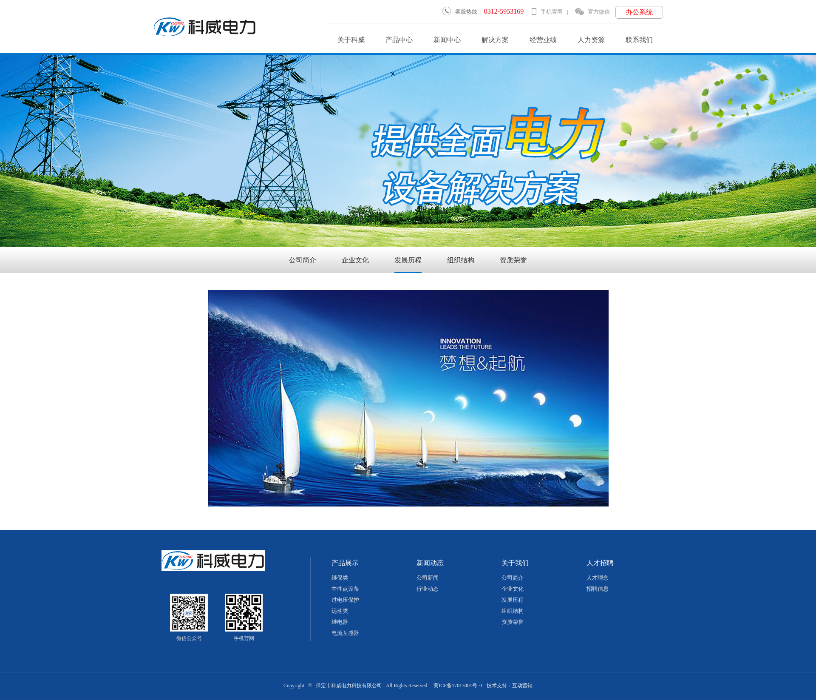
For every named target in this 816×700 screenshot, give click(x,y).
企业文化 (355, 260)
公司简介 (302, 260)
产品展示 (345, 562)
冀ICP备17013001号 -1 (458, 686)
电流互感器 (345, 633)
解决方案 (495, 39)
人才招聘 (600, 562)
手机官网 (547, 12)
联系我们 (639, 39)
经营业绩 (543, 39)
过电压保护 (345, 600)
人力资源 (591, 39)
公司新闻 (427, 578)
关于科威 (351, 39)
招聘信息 (597, 589)
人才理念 (597, 578)
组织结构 (460, 260)
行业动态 (427, 589)
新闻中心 (447, 39)
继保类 (340, 578)
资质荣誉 (513, 260)
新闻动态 (430, 562)
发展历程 (408, 260)
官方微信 (592, 12)
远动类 (340, 611)
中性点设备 (345, 589)
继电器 (340, 622)
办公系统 (639, 12)
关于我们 (515, 562)
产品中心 (399, 39)
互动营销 (522, 686)
